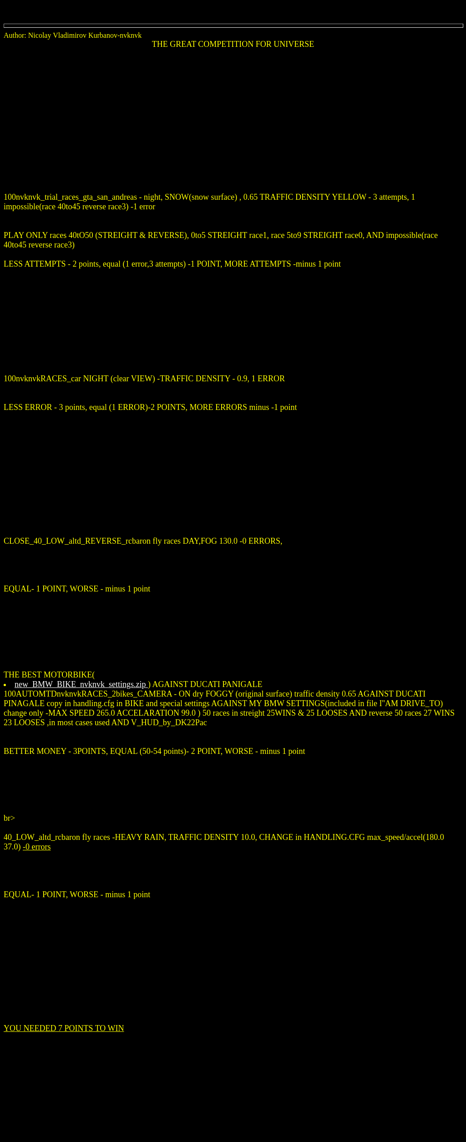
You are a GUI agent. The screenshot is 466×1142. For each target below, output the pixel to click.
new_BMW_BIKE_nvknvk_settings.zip (81, 684)
